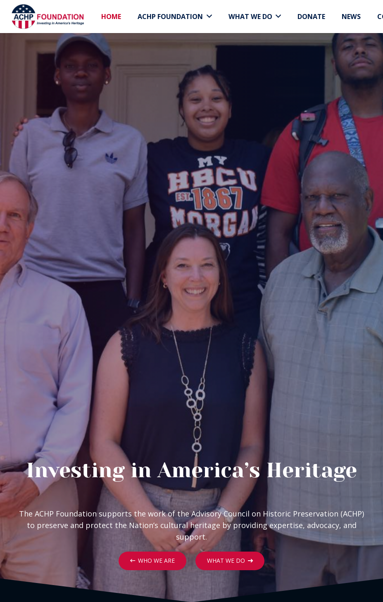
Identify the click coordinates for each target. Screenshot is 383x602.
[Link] (47, 16)
